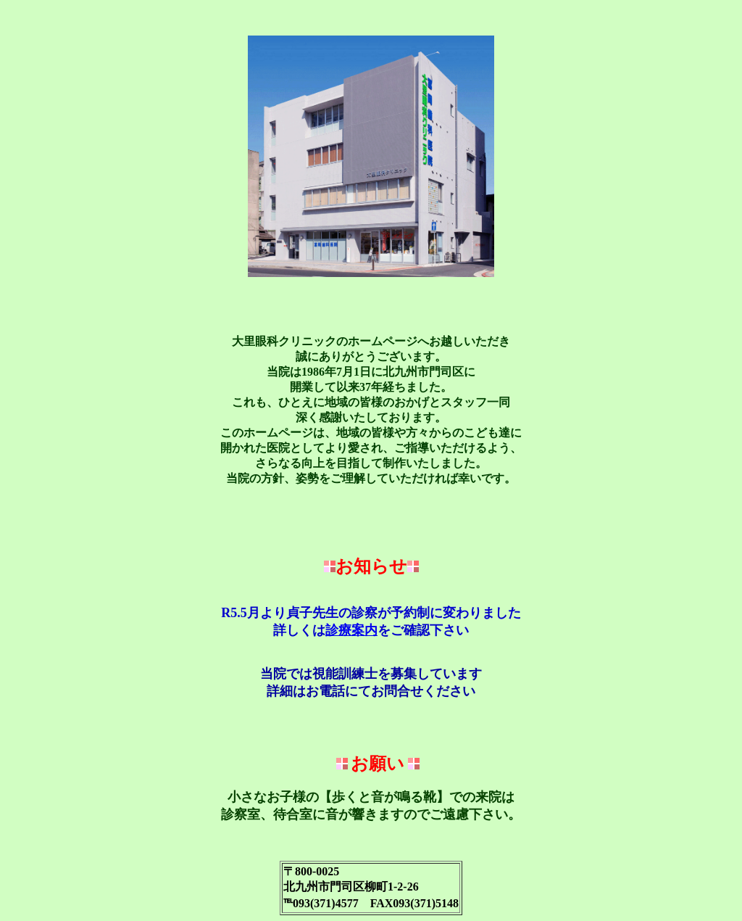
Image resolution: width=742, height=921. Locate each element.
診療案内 (351, 630)
